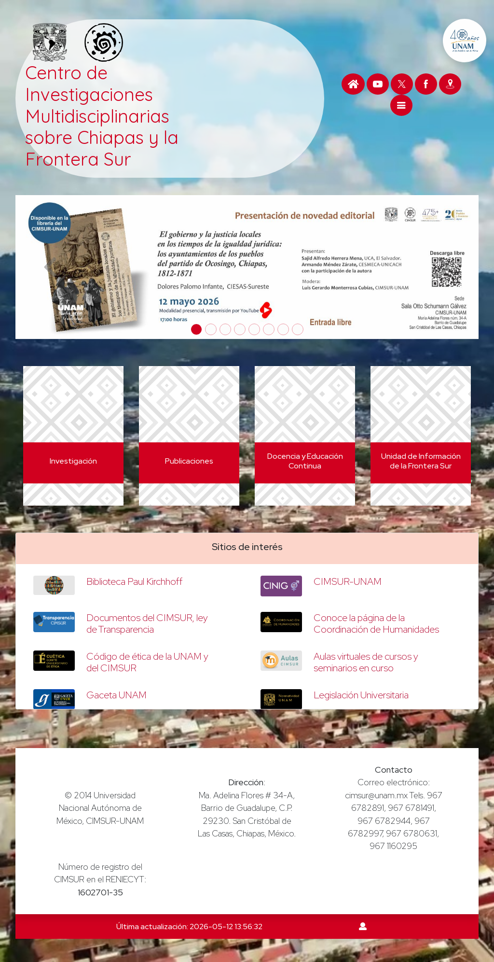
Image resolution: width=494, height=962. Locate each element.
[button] (50, 267)
